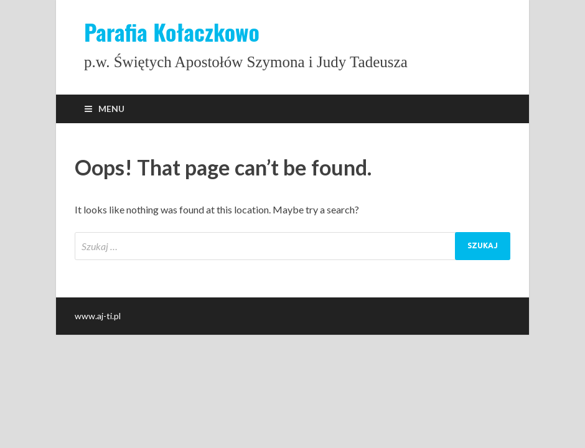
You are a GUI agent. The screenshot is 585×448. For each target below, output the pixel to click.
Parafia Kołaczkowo (172, 31)
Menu (111, 108)
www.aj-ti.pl (98, 315)
